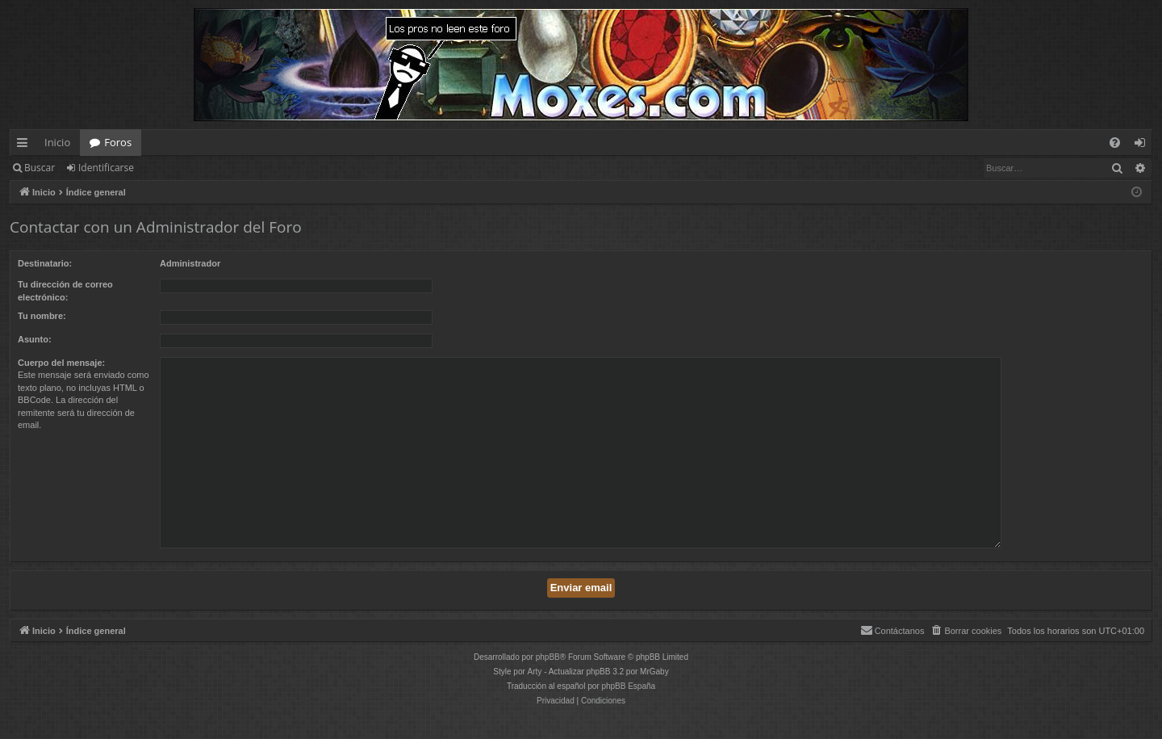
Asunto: (35, 339)
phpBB (548, 657)
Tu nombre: (42, 316)
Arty (535, 671)
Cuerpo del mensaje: (61, 362)
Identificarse (106, 167)
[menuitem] (1114, 142)
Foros (118, 142)
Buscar (39, 167)
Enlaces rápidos (25, 145)
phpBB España (628, 686)
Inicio (57, 142)
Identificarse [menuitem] (1143, 145)
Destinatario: (45, 263)
